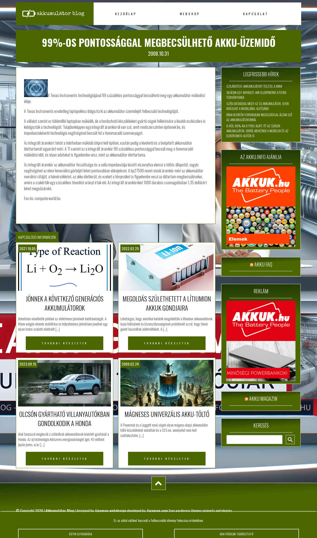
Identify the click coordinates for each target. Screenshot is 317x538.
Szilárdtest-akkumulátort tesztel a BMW (254, 86)
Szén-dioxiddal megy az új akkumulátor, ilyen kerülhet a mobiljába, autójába (257, 106)
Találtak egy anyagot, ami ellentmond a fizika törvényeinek (256, 95)
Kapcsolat (255, 14)
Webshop (190, 14)
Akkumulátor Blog (60, 510)
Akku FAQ (263, 264)
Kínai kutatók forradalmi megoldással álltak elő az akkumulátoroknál (259, 117)
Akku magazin (263, 398)
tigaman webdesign (110, 510)
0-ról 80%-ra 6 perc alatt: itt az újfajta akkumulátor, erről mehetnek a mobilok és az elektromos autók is (257, 130)
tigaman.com (157, 510)
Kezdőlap (125, 14)
